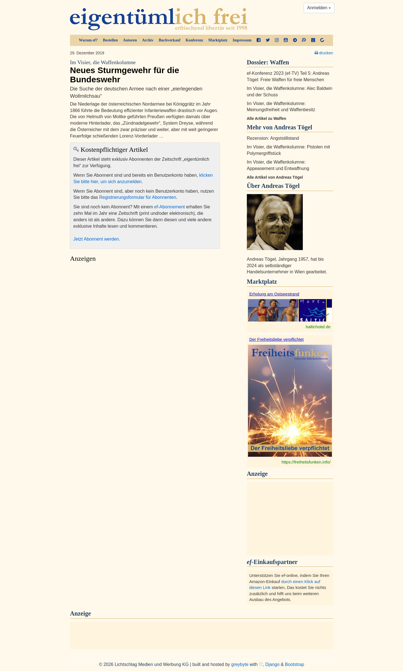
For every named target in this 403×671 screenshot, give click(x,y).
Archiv (148, 40)
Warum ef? (88, 40)
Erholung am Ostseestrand (274, 294)
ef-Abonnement (169, 206)
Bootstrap (294, 664)
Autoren (130, 40)
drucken (324, 53)
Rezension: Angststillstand (273, 138)
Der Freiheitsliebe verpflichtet (276, 339)
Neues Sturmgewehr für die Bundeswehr (145, 71)
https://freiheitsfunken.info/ (306, 462)
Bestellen (110, 40)
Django (272, 664)
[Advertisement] (145, 318)
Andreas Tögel (280, 185)
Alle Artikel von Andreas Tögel (275, 177)
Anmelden (319, 7)
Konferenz (194, 40)
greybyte (239, 664)
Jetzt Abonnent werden (96, 239)
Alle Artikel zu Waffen (266, 118)
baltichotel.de (318, 326)
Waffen (279, 62)
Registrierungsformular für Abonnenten (137, 197)
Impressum (242, 40)
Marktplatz (217, 40)
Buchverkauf (170, 40)
